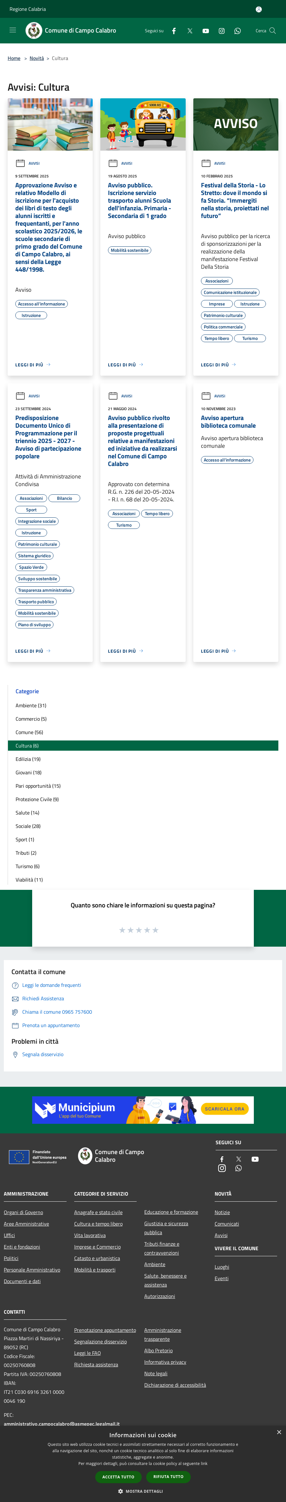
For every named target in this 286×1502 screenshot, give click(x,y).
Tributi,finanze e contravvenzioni (161, 1248)
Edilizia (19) (28, 759)
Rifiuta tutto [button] (169, 1476)
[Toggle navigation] (13, 30)
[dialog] (143, 1464)
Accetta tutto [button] (118, 1477)
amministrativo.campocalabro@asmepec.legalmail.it (62, 1424)
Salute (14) (27, 812)
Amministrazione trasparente (162, 1334)
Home (14, 58)
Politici (11, 1258)
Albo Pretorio (158, 1350)
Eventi (222, 1278)
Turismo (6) (27, 866)
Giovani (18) (28, 772)
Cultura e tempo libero (98, 1224)
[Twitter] (187, 30)
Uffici (9, 1235)
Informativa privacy (165, 1362)
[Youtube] (203, 30)
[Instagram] (219, 30)
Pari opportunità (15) (38, 786)
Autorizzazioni (159, 1296)
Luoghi (222, 1267)
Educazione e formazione (171, 1212)
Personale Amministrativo (32, 1269)
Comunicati (227, 1224)
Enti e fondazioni (22, 1246)
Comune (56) (29, 732)
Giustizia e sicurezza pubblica (166, 1228)
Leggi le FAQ (87, 1353)
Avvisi (27, 163)
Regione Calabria (28, 9)
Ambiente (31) (31, 705)
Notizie (222, 1212)
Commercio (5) (31, 719)
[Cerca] (272, 30)
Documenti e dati (22, 1281)
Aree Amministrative (26, 1224)
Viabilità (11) (29, 879)
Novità (37, 58)
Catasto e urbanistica (97, 1258)
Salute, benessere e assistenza (165, 1280)
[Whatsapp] (235, 30)
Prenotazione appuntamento (105, 1330)
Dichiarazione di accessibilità (175, 1385)
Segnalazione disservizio (100, 1341)
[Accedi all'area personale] (259, 9)
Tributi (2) (26, 853)
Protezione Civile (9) (37, 799)
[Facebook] (171, 30)
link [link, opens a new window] (204, 1463)
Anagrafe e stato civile (98, 1212)
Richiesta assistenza (96, 1364)
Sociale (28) (28, 826)
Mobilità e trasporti (95, 1269)
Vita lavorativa (90, 1235)
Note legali (156, 1373)
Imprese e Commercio (97, 1246)
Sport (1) (25, 839)
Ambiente (154, 1264)
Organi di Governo (23, 1212)
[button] (143, 1491)
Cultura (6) (27, 745)
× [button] (278, 1432)
